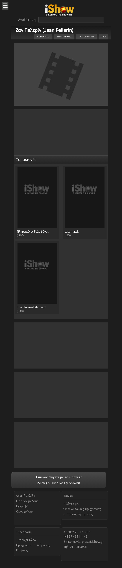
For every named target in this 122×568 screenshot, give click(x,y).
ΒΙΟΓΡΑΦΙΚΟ (42, 36)
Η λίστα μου (71, 504)
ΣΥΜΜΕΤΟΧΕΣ (64, 36)
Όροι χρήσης (24, 511)
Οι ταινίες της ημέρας (78, 514)
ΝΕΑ (103, 36)
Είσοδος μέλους (27, 501)
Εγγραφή (22, 506)
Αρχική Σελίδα (25, 496)
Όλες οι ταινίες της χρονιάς (82, 509)
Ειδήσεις (22, 550)
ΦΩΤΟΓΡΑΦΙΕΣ (86, 36)
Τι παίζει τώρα (26, 540)
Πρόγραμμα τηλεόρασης (33, 545)
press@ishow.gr (93, 541)
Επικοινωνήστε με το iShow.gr (59, 477)
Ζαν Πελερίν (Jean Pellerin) (44, 30)
